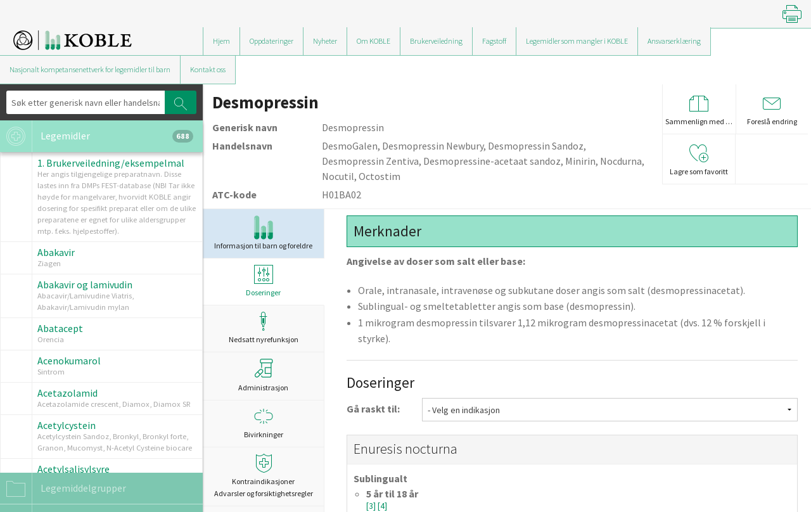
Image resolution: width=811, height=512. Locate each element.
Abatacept (60, 328)
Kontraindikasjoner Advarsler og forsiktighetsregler (263, 476)
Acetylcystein (66, 425)
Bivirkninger (263, 423)
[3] (372, 506)
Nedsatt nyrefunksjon (263, 328)
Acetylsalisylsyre (73, 469)
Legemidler (96, 136)
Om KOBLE (373, 41)
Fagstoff (494, 41)
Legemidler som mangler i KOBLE (577, 41)
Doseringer (263, 281)
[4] (382, 506)
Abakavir (56, 252)
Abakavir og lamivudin (84, 284)
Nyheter (325, 41)
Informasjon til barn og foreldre (263, 232)
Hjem (221, 41)
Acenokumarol (69, 360)
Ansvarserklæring (674, 41)
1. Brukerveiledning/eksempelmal (110, 163)
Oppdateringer (271, 41)
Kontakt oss (208, 69)
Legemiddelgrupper (63, 488)
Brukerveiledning (436, 41)
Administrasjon (263, 375)
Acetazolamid (67, 393)
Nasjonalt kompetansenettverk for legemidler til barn (90, 69)
